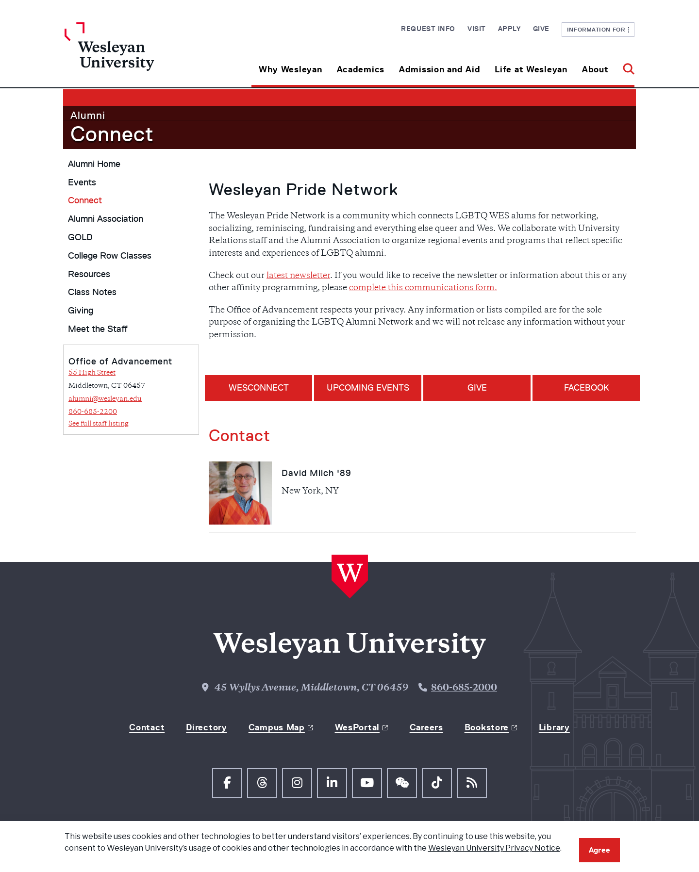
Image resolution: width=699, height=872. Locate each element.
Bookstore (487, 727)
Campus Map (277, 727)
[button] (625, 65)
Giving (80, 310)
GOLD (80, 237)
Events (82, 182)
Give (541, 28)
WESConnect (259, 387)
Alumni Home (94, 164)
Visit (476, 28)
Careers (426, 727)
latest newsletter (298, 276)
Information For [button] (598, 29)
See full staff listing (98, 424)
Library (554, 727)
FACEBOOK (586, 387)
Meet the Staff (98, 329)
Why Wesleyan (290, 69)
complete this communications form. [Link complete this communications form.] (423, 288)
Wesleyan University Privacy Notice (494, 848)
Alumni (87, 115)
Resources (89, 274)
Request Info (428, 28)
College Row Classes (109, 255)
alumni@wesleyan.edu (105, 399)
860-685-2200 (92, 412)
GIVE (477, 387)
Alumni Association (105, 219)
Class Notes (92, 292)
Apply (509, 28)
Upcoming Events (368, 387)
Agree (599, 850)
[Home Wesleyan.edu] (136, 54)
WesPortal (357, 727)
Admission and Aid (439, 69)
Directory (206, 727)
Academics (360, 69)
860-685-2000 (464, 687)
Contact (147, 727)
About (595, 69)
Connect (112, 134)
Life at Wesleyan (531, 69)
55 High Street (92, 373)
